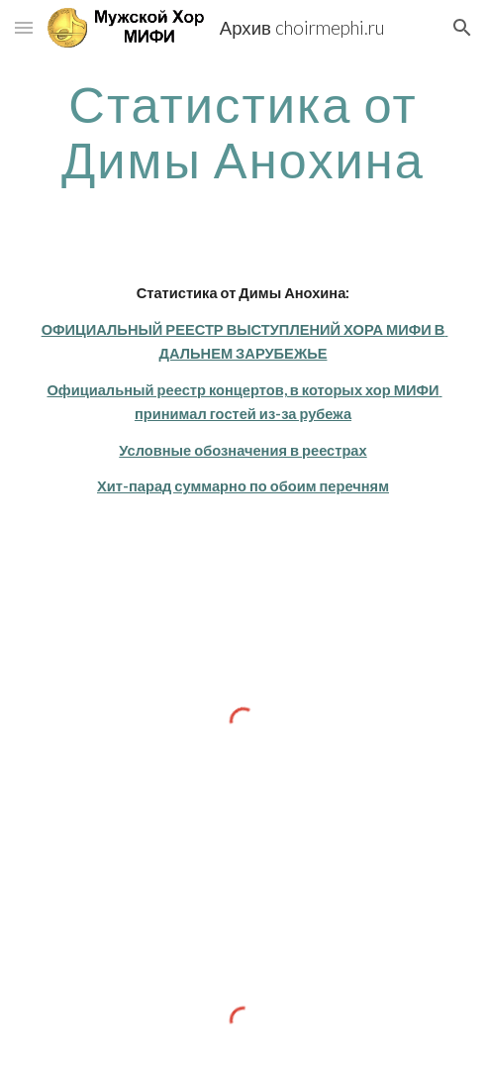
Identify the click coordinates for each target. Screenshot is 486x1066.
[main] (243, 131)
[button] (24, 27)
